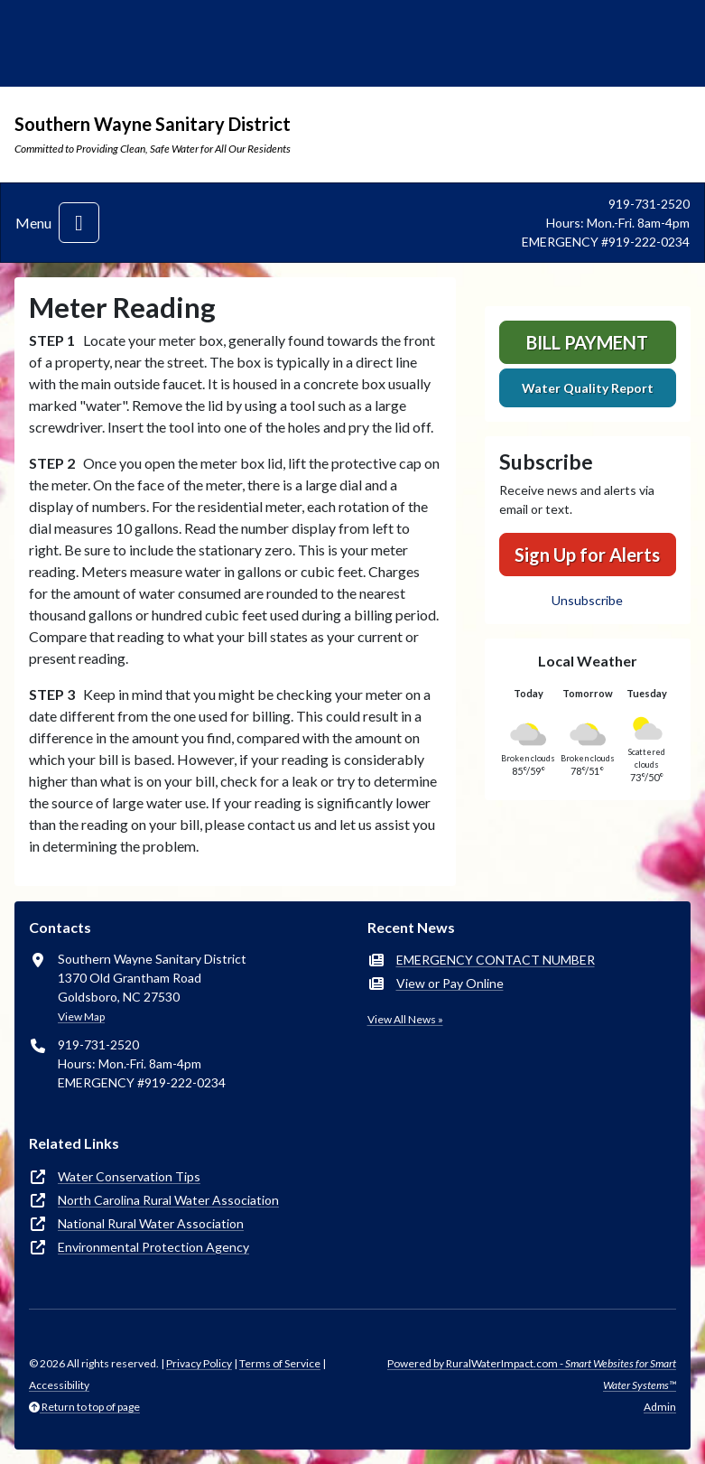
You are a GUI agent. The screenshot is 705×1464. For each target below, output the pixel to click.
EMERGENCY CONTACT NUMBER (495, 959)
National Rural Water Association (151, 1223)
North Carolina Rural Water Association (168, 1200)
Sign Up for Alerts (587, 554)
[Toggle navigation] (79, 222)
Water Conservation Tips (129, 1176)
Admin (660, 1406)
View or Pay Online (450, 983)
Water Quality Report (588, 388)
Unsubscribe (587, 600)
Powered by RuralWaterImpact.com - (531, 1374)
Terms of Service (279, 1363)
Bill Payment (587, 342)
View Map (81, 1016)
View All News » (405, 1019)
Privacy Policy (199, 1363)
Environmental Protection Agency (153, 1246)
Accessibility (59, 1385)
